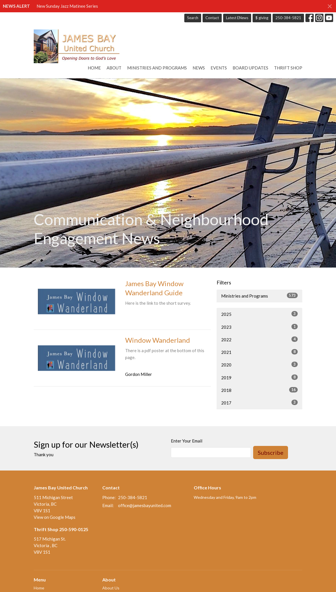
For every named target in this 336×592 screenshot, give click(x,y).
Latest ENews (237, 17)
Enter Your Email (186, 440)
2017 (259, 402)
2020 (259, 364)
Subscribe (270, 452)
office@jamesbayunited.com (144, 505)
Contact (212, 17)
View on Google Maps (54, 517)
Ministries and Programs (157, 67)
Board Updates (250, 67)
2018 (259, 390)
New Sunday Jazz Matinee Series (67, 6)
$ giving (261, 17)
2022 (259, 339)
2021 (259, 352)
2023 (259, 327)
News (199, 67)
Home (94, 67)
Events (219, 67)
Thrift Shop (288, 67)
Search (192, 17)
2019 (259, 377)
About (114, 67)
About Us (110, 587)
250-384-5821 (288, 17)
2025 (259, 314)
